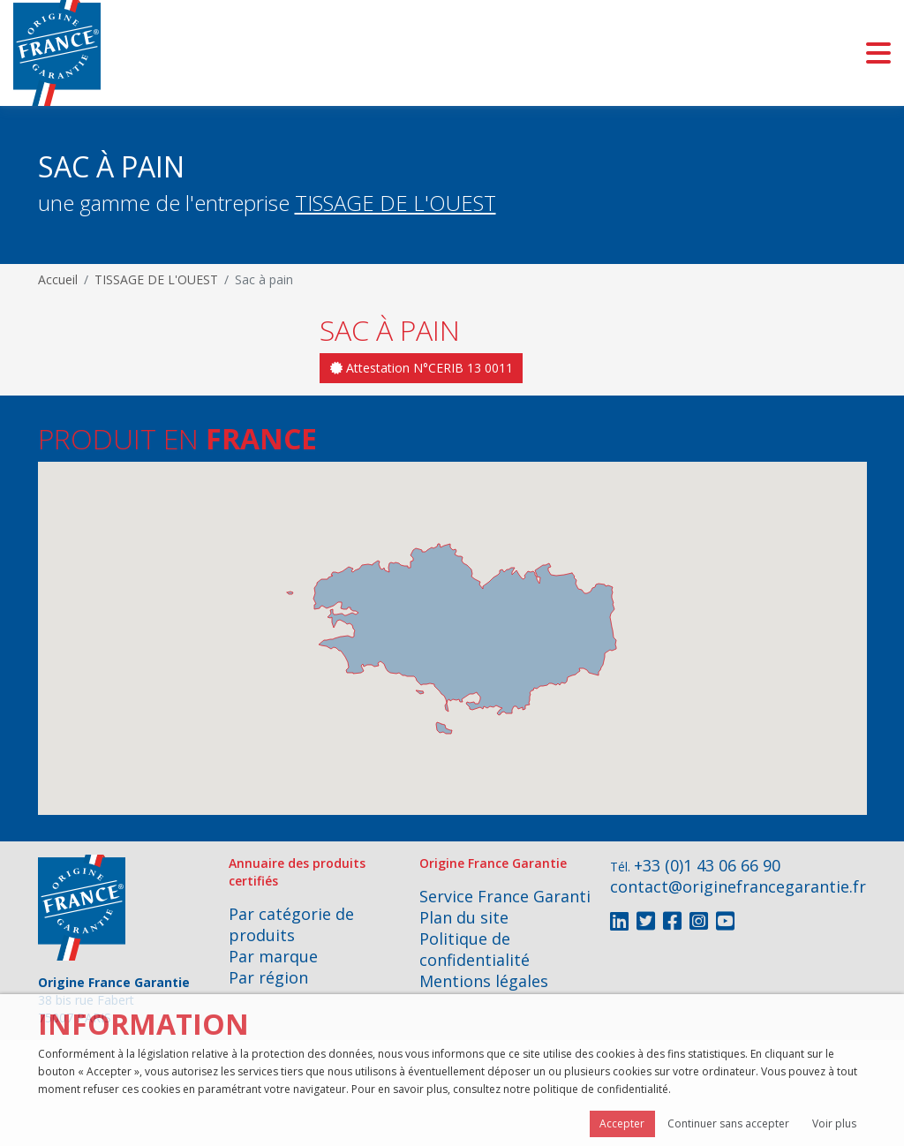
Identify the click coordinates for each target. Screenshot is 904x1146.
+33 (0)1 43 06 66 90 (707, 865)
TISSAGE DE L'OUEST (395, 202)
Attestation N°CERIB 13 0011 (421, 367)
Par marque (273, 956)
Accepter (621, 1123)
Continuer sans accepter (728, 1123)
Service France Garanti (505, 896)
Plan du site (463, 917)
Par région (268, 977)
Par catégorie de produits (291, 924)
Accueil (58, 279)
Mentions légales (483, 980)
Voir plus (834, 1123)
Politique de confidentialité (474, 949)
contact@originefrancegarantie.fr (738, 886)
